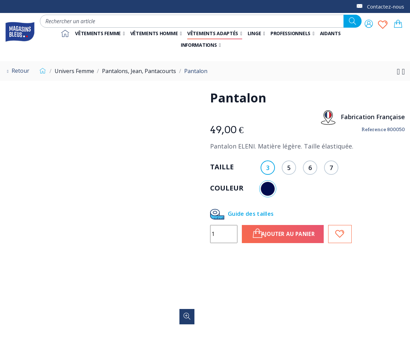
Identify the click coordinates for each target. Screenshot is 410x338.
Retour (17, 70)
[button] (292, 33)
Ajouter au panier (290, 233)
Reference (374, 129)
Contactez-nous (385, 6)
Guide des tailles (242, 214)
